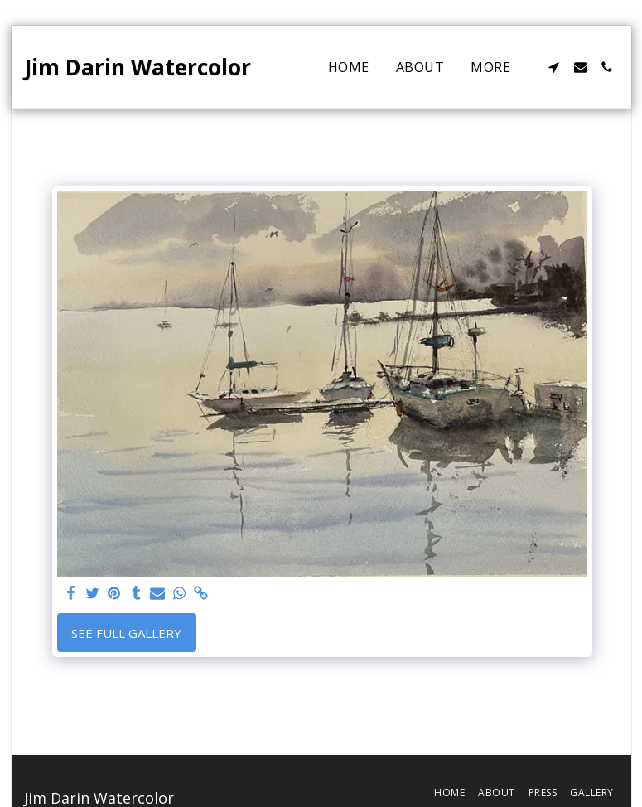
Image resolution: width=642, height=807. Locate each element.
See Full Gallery (126, 633)
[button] (554, 67)
